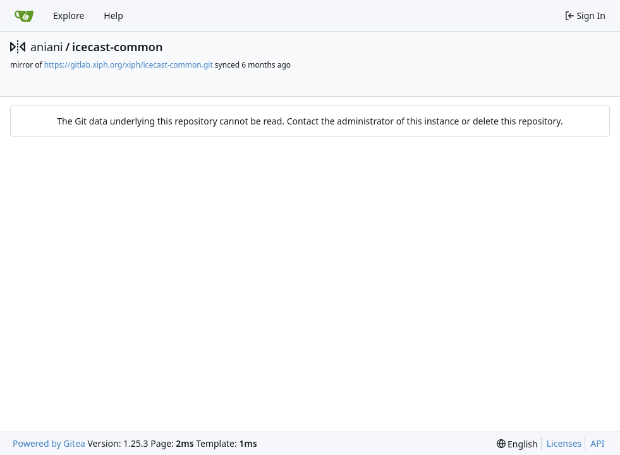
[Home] (24, 15)
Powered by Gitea (49, 443)
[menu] (517, 444)
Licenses (564, 443)
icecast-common (117, 46)
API (597, 443)
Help (113, 15)
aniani (46, 46)
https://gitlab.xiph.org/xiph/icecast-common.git (128, 64)
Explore (68, 15)
